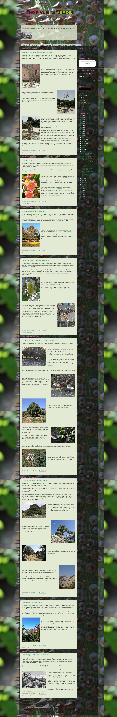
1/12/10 (58, 214)
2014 (81, 188)
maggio (83, 151)
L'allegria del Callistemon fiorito (32, 602)
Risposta (81, 109)
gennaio (84, 184)
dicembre (84, 137)
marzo (83, 180)
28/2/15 (28, 271)
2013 (81, 190)
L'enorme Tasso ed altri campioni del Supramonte (38, 340)
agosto (83, 145)
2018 (81, 131)
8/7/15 (23, 56)
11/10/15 (43, 665)
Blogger (61, 713)
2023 (81, 121)
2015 (81, 186)
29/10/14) (24, 440)
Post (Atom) (29, 703)
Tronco (80, 108)
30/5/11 (69, 231)
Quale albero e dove (75, 45)
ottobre (83, 141)
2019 (81, 129)
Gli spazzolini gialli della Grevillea (33, 211)
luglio (83, 147)
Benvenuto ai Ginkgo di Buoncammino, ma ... (37, 52)
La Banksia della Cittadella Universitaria (35, 260)
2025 (81, 117)
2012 (81, 192)
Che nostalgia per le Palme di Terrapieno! (33, 26)
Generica (81, 98)
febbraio (84, 182)
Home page (25, 45)
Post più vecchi (70, 700)
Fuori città (29, 472)
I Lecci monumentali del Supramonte (34, 480)
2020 (81, 127)
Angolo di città (29, 152)
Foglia (80, 106)
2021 (81, 125)
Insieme (33, 472)
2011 (81, 194)
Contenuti (48, 45)
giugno (83, 149)
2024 (81, 119)
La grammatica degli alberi (60, 45)
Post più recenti (27, 700)
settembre (84, 143)
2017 (81, 133)
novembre (84, 139)
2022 (81, 123)
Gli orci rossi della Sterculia (31, 160)
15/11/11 (44, 381)
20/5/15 (60, 188)
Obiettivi (42, 45)
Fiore (28, 203)
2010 (81, 196)
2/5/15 (61, 613)
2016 (81, 135)
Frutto (30, 332)
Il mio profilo (34, 45)
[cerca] (88, 64)
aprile (83, 178)
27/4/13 (54, 613)
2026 (81, 115)
